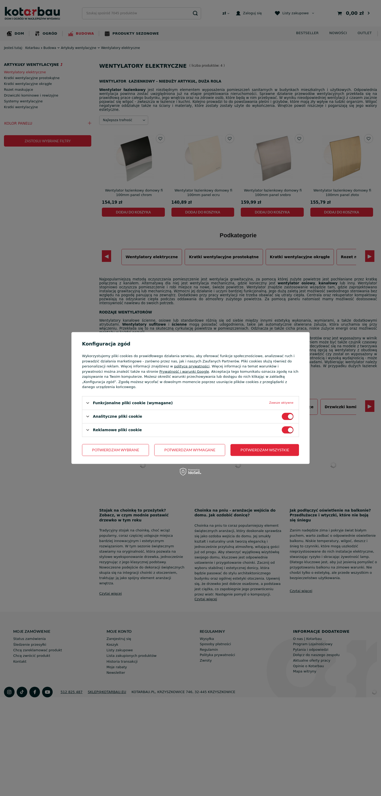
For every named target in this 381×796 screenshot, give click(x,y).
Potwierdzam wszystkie (265, 450)
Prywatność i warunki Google (184, 371)
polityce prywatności (192, 366)
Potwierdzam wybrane (115, 450)
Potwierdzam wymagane (189, 450)
